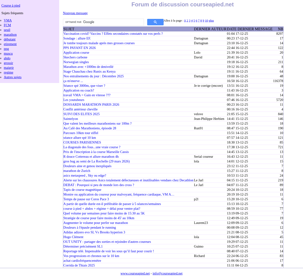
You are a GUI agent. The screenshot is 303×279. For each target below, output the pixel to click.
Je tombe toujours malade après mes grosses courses (99, 43)
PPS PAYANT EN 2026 (79, 48)
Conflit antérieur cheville (80, 109)
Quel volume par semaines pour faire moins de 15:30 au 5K (104, 213)
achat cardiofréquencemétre (82, 260)
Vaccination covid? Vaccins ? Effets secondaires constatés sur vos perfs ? (113, 33)
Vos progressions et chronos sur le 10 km (91, 256)
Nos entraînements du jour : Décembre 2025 (93, 76)
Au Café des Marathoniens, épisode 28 (89, 128)
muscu (8, 53)
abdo (7, 58)
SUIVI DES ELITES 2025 (81, 114)
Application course (76, 52)
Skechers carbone (75, 57)
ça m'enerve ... (73, 81)
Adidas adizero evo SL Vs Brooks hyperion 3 (94, 232)
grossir (8, 63)
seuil (7, 30)
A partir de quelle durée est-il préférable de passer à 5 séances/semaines (112, 204)
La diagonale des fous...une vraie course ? (91, 147)
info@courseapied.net (168, 273)
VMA (8, 20)
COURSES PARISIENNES (82, 142)
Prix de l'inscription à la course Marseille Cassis (96, 152)
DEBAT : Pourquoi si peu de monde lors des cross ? (98, 185)
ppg (6, 49)
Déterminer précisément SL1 (83, 246)
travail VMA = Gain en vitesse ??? (87, 95)
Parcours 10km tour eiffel (80, 133)
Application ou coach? (78, 90)
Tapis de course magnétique (82, 190)
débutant (10, 39)
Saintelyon (70, 119)
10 (206, 20)
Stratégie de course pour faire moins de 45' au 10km (98, 218)
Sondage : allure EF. (77, 38)
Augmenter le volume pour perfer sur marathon (95, 223)
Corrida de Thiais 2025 (79, 265)
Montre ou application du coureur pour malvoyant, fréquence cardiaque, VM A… (118, 194)
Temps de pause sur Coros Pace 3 (86, 199)
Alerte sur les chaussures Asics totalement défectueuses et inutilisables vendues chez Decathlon (128, 180)
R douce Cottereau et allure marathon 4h (91, 156)
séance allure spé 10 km (79, 138)
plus (211, 20)
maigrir (9, 68)
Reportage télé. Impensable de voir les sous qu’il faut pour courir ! (108, 251)
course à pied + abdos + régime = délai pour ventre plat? (101, 208)
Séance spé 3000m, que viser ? (84, 85)
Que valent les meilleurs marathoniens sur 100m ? (97, 123)
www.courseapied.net (135, 273)
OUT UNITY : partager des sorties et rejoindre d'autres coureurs (107, 242)
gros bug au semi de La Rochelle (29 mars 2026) (96, 161)
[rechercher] (103, 22)
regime (8, 72)
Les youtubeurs (73, 100)
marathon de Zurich (76, 171)
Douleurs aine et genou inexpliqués (87, 166)
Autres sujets (13, 77)
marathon (10, 34)
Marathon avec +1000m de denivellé (88, 67)
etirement (10, 44)
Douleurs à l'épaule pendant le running (89, 227)
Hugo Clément (73, 237)
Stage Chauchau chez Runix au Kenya (89, 71)
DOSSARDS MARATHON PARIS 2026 (91, 104)
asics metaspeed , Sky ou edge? (84, 175)
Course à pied (10, 5)
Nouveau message (75, 13)
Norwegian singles (76, 62)
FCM (7, 25)
